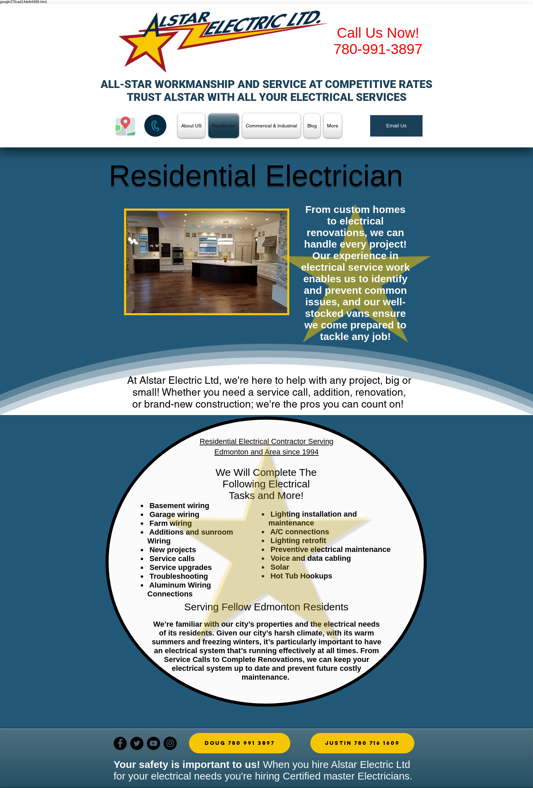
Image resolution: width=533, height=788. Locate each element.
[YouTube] (153, 743)
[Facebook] (120, 743)
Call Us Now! (378, 33)
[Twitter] (136, 743)
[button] (206, 262)
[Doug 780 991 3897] (239, 743)
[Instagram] (170, 743)
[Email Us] (396, 126)
